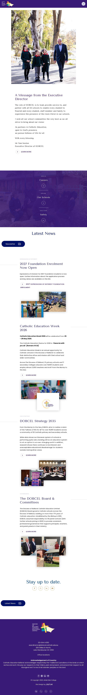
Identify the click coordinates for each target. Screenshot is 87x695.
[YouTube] (52, 588)
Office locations (43, 655)
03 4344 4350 (43, 642)
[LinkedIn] (46, 588)
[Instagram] (40, 588)
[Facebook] (34, 588)
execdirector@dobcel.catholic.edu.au (43, 645)
